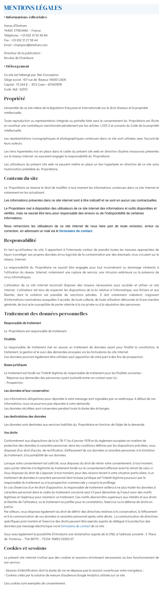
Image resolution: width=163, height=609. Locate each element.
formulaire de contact (75, 231)
